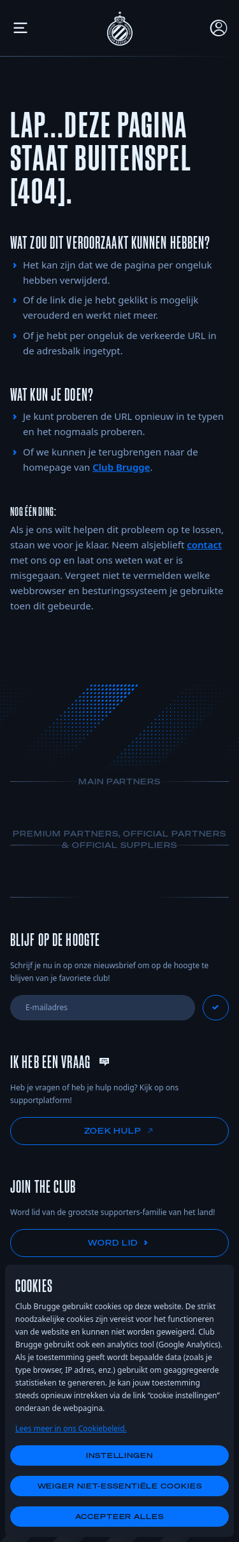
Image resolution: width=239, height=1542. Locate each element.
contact (204, 544)
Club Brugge (121, 467)
